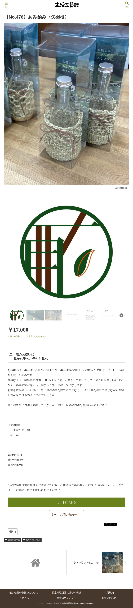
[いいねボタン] (11, 532)
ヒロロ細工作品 (31, 540)
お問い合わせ (109, 597)
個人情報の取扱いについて (24, 592)
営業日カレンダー (66, 597)
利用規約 (109, 592)
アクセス (24, 597)
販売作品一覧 (12, 540)
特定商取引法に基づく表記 (66, 592)
